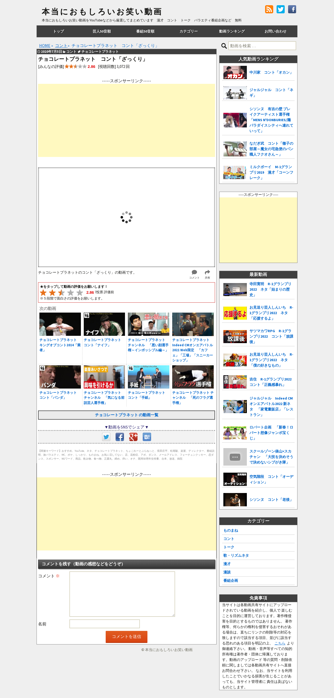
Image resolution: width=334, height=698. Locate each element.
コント (228, 538)
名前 (42, 623)
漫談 (227, 572)
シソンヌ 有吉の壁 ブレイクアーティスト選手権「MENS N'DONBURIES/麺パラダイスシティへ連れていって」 (271, 120)
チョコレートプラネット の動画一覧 (126, 414)
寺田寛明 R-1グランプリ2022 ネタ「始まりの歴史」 (270, 289)
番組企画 (230, 580)
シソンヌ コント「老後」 (271, 499)
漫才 (227, 563)
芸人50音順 (102, 31)
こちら (280, 643)
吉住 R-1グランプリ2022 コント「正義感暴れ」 (272, 382)
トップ (58, 31)
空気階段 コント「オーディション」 (271, 479)
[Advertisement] (126, 120)
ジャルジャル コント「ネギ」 (271, 92)
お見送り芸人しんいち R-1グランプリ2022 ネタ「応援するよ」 (271, 313)
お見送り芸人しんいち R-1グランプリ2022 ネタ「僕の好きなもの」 (271, 360)
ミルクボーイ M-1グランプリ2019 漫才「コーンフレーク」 (271, 172)
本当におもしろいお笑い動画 (102, 12)
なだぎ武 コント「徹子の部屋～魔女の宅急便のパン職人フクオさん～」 (271, 149)
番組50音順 (145, 31)
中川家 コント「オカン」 (271, 72)
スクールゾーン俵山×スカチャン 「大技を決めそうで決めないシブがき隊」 (271, 457)
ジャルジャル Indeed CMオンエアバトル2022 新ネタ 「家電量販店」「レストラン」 (271, 406)
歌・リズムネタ (236, 555)
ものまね (230, 530)
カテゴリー (189, 31)
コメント (49, 575)
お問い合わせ (276, 31)
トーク (228, 547)
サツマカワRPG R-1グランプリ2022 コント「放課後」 (271, 336)
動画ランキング (232, 31)
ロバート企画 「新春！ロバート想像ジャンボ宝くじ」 (271, 433)
